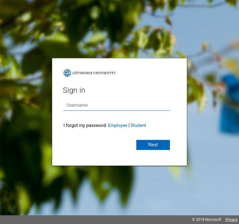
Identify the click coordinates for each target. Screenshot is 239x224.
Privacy (231, 219)
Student (138, 125)
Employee (117, 125)
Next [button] (153, 144)
